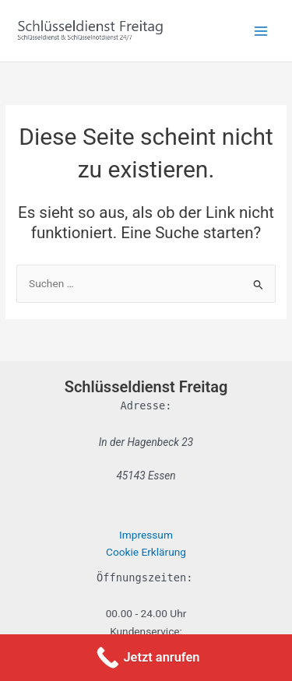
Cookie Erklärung (146, 552)
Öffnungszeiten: (144, 577)
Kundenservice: (146, 631)
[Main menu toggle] (261, 31)
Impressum (146, 534)
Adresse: (146, 405)
